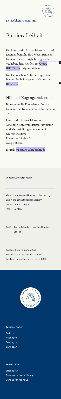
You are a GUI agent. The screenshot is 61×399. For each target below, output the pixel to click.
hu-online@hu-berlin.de (30, 149)
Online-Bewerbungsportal (21, 249)
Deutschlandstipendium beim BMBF (26, 258)
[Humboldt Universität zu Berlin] (48, 11)
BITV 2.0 (12, 84)
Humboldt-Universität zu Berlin (25, 254)
